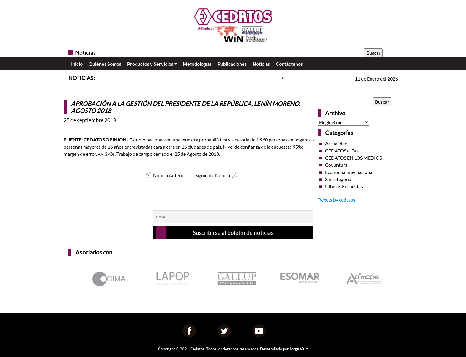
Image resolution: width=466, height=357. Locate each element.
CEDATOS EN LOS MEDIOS (353, 158)
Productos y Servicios (150, 64)
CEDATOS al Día (342, 150)
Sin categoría (338, 179)
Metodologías (197, 64)
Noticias (261, 64)
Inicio (77, 64)
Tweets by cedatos (336, 199)
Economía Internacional (349, 172)
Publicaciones (232, 64)
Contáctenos (289, 64)
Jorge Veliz (298, 349)
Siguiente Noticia (212, 175)
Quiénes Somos (105, 64)
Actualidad (336, 143)
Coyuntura (336, 165)
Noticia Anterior (169, 175)
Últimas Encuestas (344, 186)
